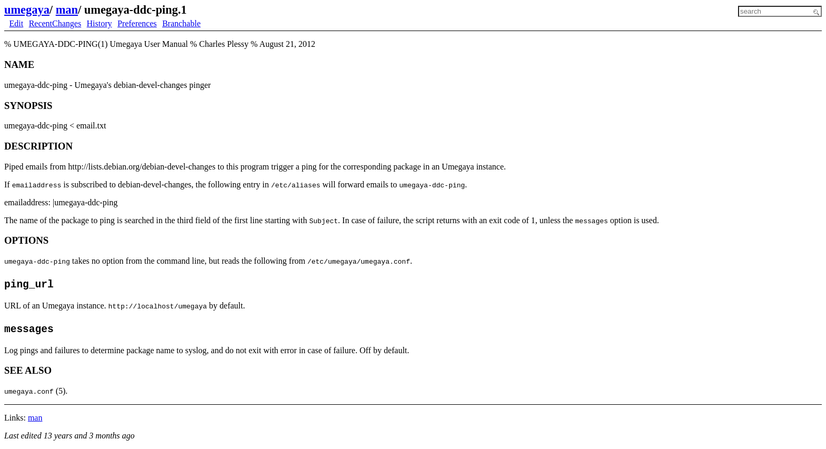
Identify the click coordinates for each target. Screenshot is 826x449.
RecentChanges (55, 23)
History (99, 23)
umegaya (27, 9)
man (67, 9)
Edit (16, 23)
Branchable (181, 23)
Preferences (137, 23)
